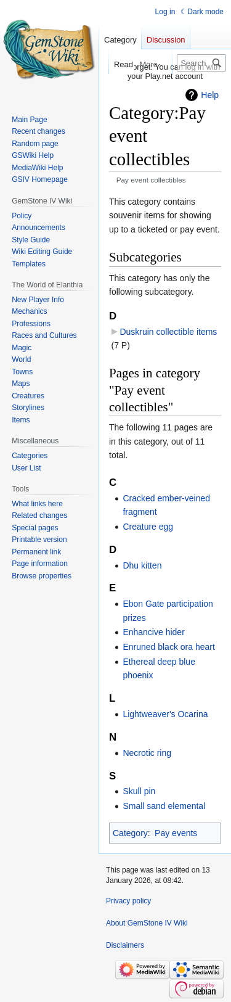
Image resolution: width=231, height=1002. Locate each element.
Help (210, 95)
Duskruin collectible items (168, 332)
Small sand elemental (164, 806)
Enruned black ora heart (168, 647)
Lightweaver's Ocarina (165, 714)
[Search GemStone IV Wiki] (201, 63)
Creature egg (148, 527)
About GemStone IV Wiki (147, 923)
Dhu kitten (142, 565)
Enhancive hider (153, 632)
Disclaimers (125, 945)
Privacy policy (128, 901)
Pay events (176, 833)
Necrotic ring (147, 753)
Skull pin (139, 791)
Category (130, 833)
